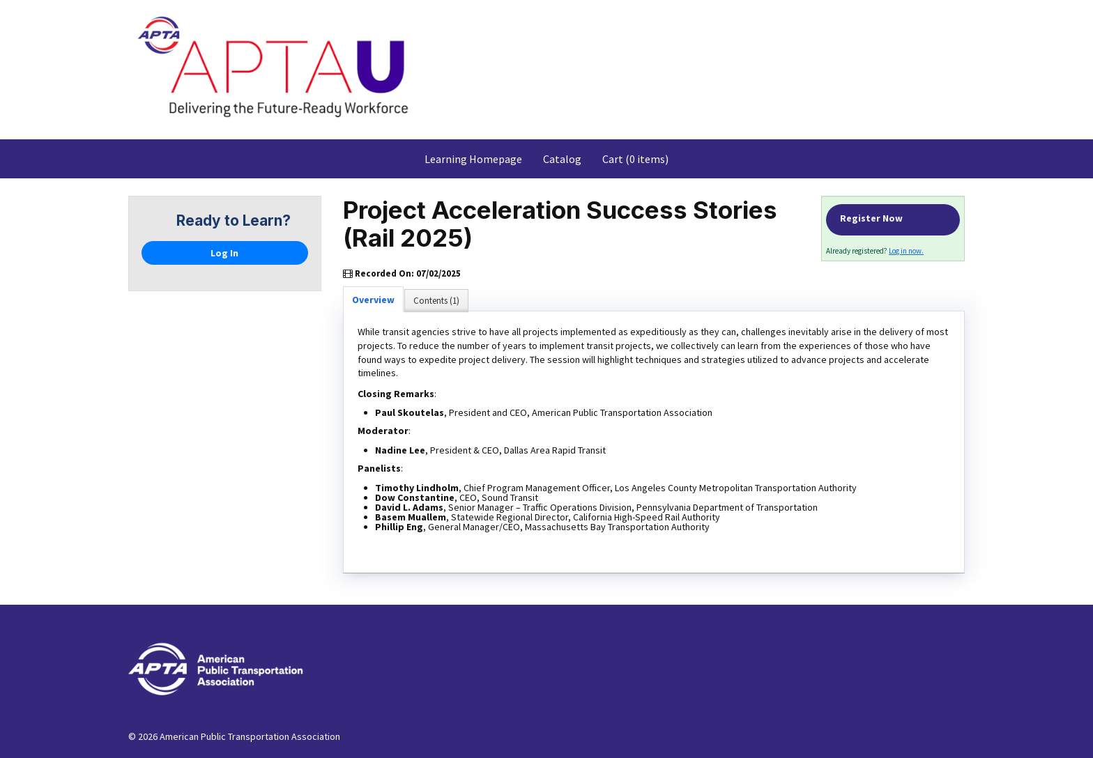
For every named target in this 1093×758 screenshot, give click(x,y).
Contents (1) (436, 301)
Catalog (562, 159)
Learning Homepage (473, 159)
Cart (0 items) (635, 159)
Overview (373, 299)
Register (893, 219)
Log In (224, 253)
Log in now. (906, 251)
